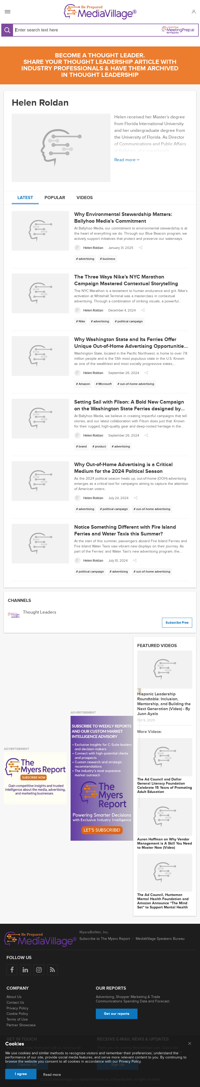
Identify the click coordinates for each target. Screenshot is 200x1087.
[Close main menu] (190, 1044)
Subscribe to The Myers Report (104, 938)
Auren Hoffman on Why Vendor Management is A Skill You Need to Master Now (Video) (164, 843)
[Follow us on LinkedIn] (25, 969)
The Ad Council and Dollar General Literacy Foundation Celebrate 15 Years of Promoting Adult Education (164, 785)
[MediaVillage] (100, 11)
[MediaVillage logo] (40, 939)
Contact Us (15, 1002)
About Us (14, 997)
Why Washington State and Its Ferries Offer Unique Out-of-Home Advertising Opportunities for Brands (130, 346)
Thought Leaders (39, 612)
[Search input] (55, 30)
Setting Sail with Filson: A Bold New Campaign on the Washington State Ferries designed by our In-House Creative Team (129, 409)
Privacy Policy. (130, 1061)
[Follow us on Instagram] (39, 969)
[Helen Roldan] (88, 247)
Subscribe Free (177, 623)
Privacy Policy (17, 1008)
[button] (193, 11)
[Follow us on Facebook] (12, 969)
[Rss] (52, 969)
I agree (21, 1073)
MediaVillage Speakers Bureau (160, 938)
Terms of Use (17, 1019)
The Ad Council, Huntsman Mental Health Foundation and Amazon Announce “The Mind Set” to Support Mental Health (163, 901)
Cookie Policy (17, 1013)
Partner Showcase (21, 1025)
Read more (52, 1075)
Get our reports (116, 1013)
